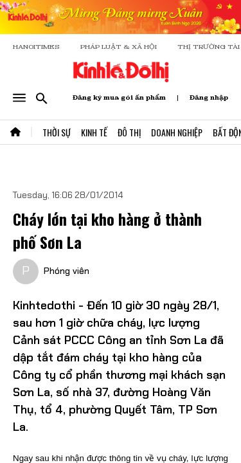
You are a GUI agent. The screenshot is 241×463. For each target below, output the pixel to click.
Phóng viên (66, 271)
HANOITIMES (36, 46)
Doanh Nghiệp (176, 132)
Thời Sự (56, 132)
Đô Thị (129, 132)
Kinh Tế (94, 132)
